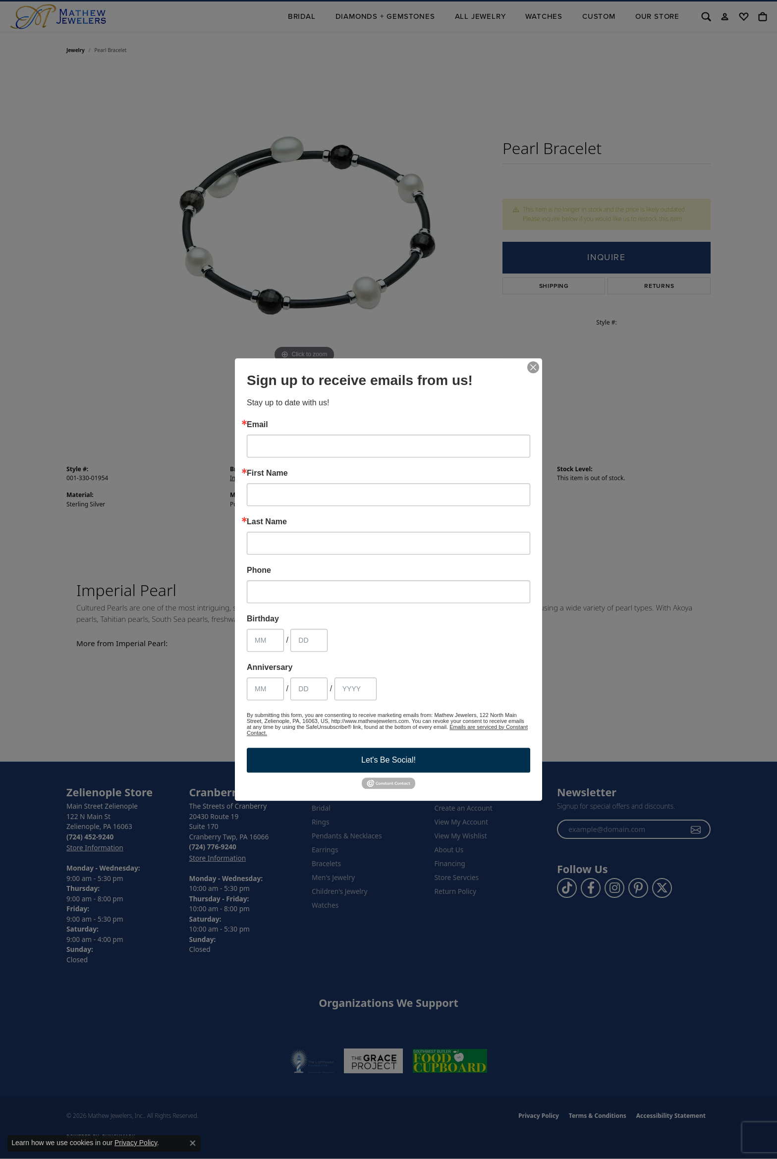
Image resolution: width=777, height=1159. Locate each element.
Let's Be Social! (388, 760)
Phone (259, 570)
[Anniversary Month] (265, 688)
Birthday (263, 619)
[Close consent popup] (193, 1143)
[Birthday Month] (265, 640)
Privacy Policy (135, 1143)
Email (257, 425)
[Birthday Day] (309, 640)
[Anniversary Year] (355, 688)
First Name (267, 473)
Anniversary (270, 667)
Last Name (267, 522)
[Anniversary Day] (309, 688)
